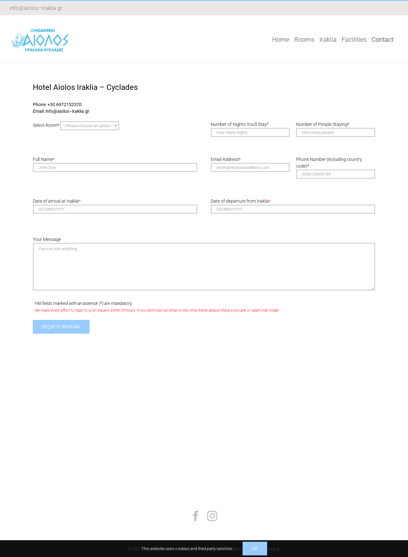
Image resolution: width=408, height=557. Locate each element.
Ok (255, 548)
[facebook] (196, 516)
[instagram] (212, 516)
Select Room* (76, 125)
